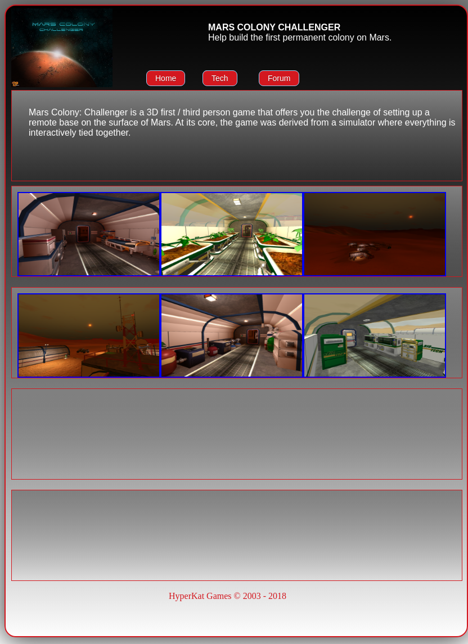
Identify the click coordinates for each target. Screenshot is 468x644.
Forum (279, 78)
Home (165, 78)
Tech (220, 78)
